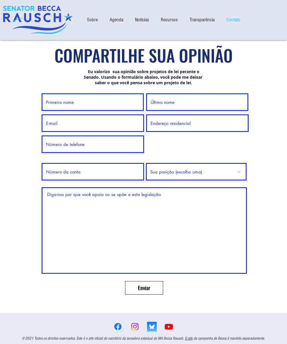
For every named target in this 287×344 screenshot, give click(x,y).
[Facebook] (118, 326)
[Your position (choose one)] (196, 171)
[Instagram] (135, 326)
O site (189, 338)
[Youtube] (169, 326)
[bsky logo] (152, 326)
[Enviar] (144, 288)
